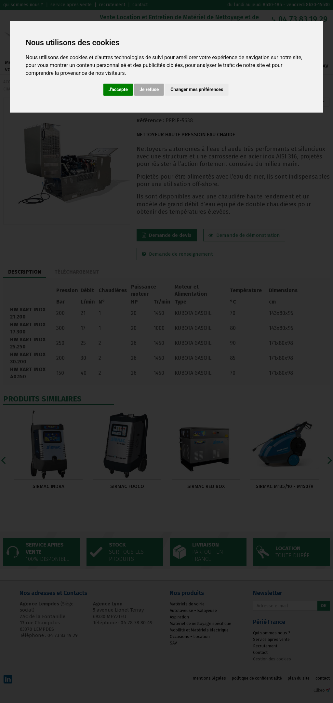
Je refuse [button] (149, 89)
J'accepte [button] (118, 89)
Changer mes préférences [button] (196, 89)
